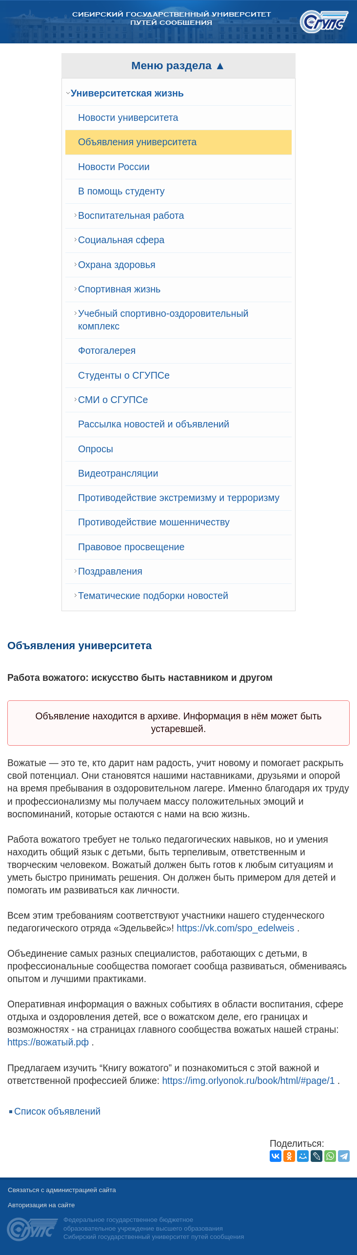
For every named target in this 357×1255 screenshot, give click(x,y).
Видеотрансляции (118, 473)
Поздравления (110, 571)
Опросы (95, 449)
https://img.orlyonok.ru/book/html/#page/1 (248, 1081)
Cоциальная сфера (121, 239)
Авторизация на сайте (41, 1205)
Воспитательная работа (131, 215)
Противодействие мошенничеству (154, 522)
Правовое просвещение (131, 546)
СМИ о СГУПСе (113, 399)
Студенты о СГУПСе (124, 375)
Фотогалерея (107, 350)
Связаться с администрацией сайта (62, 1190)
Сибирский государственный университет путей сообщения (171, 18)
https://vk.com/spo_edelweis (235, 928)
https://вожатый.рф (48, 1042)
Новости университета (128, 117)
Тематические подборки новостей (153, 595)
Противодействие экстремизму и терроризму (178, 497)
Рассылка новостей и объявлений (153, 424)
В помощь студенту (121, 191)
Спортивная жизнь (119, 289)
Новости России (114, 166)
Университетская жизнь (127, 93)
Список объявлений (57, 1111)
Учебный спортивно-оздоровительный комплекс (163, 319)
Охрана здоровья (117, 264)
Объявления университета (137, 141)
